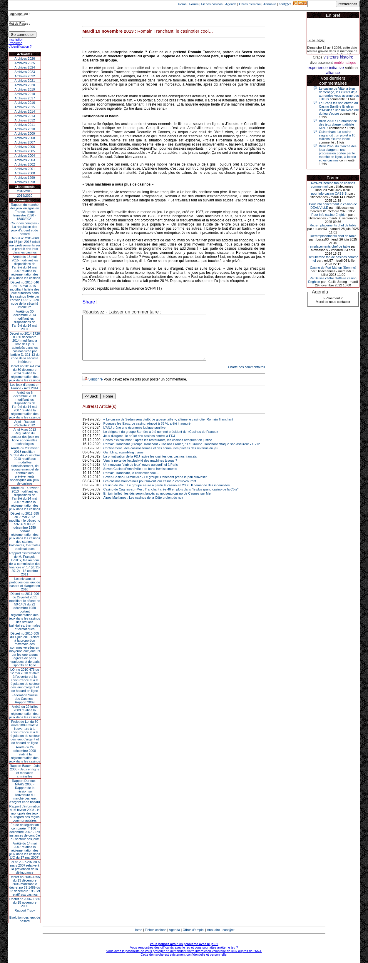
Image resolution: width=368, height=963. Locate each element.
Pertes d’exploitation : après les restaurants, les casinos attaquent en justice (157, 448)
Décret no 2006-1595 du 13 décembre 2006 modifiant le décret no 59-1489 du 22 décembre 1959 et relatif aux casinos (24, 885)
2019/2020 (24, 195)
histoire (346, 57)
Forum (194, 4)
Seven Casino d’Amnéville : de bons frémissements (140, 477)
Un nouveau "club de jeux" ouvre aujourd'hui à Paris (140, 473)
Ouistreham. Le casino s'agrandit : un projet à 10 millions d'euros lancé (337, 135)
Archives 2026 (24, 58)
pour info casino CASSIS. (329, 193)
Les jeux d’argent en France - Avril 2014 (24, 386)
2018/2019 (24, 191)
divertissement (321, 63)
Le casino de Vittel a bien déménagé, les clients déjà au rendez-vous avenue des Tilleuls (339, 94)
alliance (333, 72)
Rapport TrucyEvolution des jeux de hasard (24, 916)
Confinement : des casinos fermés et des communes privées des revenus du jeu (160, 457)
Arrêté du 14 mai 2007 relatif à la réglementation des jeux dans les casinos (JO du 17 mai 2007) (24, 850)
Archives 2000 (24, 173)
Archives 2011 (24, 124)
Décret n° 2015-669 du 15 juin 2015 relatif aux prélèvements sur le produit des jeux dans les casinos (24, 245)
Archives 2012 (24, 120)
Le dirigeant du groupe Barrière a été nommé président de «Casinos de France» (160, 440)
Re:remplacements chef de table (333, 225)
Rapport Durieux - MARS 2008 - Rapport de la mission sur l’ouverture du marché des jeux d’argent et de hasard (24, 791)
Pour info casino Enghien (329, 214)
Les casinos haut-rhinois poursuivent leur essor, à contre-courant (149, 490)
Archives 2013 (24, 116)
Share (88, 301)
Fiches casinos (212, 4)
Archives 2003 (24, 160)
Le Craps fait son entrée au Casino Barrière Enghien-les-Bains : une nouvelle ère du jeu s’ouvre (339, 108)
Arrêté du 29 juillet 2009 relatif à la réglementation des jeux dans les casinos (24, 712)
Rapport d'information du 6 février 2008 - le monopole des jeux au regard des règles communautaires (24, 813)
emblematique (345, 63)
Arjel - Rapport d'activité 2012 (24, 423)
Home (182, 4)
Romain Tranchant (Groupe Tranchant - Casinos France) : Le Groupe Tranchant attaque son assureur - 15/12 (181, 453)
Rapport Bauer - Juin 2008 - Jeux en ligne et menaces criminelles (25, 771)
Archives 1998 (24, 182)
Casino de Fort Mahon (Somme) (333, 267)
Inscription (16, 39)
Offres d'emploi (249, 4)
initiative (336, 67)
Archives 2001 (24, 169)
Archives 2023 (24, 72)
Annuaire (269, 4)
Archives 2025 (24, 63)
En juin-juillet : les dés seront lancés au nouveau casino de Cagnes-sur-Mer (157, 502)
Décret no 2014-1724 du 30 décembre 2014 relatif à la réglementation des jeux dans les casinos (24, 373)
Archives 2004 (24, 155)
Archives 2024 (24, 67)
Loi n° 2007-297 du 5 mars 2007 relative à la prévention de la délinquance (25, 867)
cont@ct (285, 4)
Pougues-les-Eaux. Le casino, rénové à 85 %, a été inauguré (147, 432)
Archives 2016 (24, 102)
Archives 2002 (24, 164)
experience (317, 67)
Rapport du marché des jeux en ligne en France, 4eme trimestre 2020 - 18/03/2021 (24, 212)
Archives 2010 (24, 129)
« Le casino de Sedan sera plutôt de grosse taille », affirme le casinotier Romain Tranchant (168, 428)
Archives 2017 (24, 98)
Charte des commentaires (246, 376)
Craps (317, 57)
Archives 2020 (24, 85)
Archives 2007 (24, 142)
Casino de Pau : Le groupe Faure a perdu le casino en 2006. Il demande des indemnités (166, 494)
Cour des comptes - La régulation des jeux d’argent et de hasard (25, 228)
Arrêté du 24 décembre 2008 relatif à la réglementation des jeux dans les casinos (24, 754)
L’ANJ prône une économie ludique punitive (134, 436)
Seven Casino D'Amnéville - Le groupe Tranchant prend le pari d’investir (155, 486)
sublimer (351, 68)
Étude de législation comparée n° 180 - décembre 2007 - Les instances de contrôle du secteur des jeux (24, 832)
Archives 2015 (24, 107)
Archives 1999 (24, 177)
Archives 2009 (24, 133)
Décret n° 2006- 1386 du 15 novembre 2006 (24, 902)
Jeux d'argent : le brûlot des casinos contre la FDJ (139, 444)
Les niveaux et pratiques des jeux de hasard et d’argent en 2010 (24, 584)
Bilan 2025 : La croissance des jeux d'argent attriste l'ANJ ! (338, 124)
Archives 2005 (24, 151)
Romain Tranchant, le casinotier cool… (131, 481)
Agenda (230, 4)
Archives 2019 (24, 89)
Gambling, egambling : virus (123, 461)
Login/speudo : (19, 14)
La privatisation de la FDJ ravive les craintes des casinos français (150, 465)
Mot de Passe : (19, 23)
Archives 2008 (24, 138)
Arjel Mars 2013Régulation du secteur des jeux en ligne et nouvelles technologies (25, 436)
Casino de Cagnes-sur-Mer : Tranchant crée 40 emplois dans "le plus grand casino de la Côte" (171, 498)
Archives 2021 (24, 80)
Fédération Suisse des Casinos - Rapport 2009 (25, 698)
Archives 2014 (24, 111)
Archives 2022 (24, 76)
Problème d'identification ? (20, 44)
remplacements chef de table (329, 246)
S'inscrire (95, 388)
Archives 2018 (24, 94)
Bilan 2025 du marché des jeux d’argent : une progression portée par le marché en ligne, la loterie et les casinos (338, 153)
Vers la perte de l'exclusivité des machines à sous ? (140, 469)
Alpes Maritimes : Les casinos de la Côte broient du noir (143, 506)
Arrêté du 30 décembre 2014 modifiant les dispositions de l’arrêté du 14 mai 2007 (24, 320)
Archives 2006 (24, 146)
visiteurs (331, 57)
